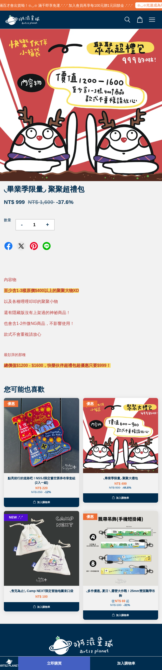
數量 (7, 220)
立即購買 (54, 663)
